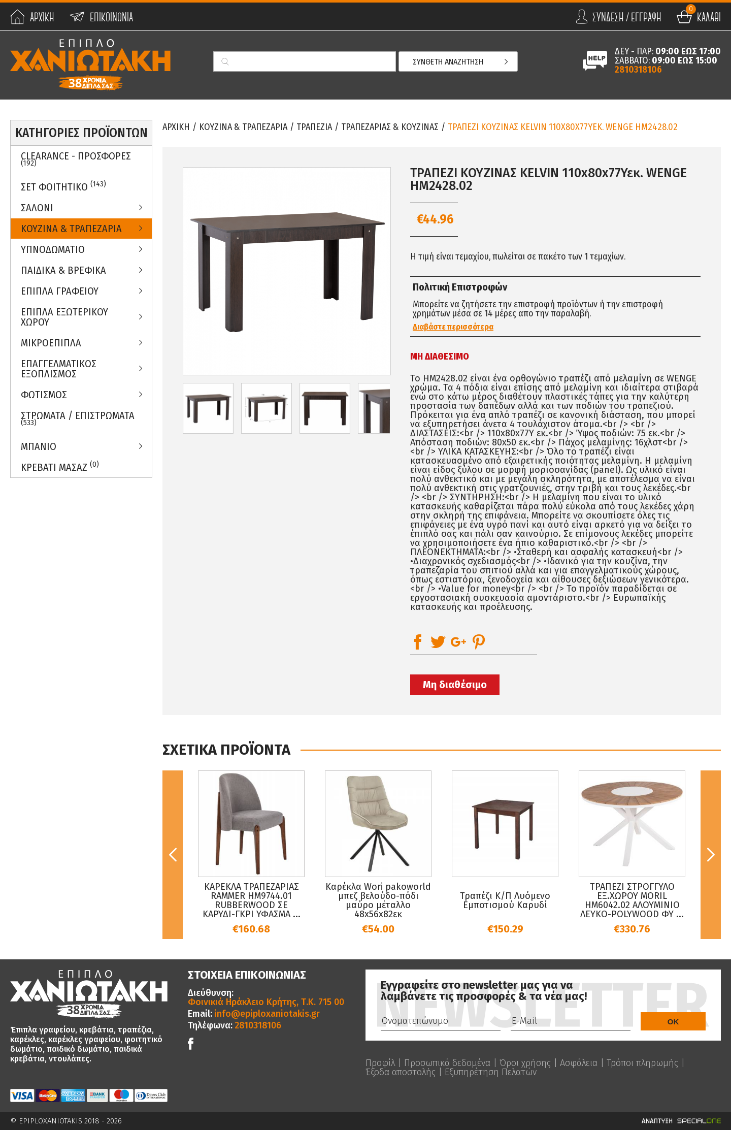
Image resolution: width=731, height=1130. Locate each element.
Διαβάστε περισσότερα (453, 327)
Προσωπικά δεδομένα (447, 1063)
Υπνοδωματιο (53, 249)
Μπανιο (38, 446)
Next (711, 854)
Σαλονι (37, 208)
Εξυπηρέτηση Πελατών (491, 1072)
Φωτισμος (44, 395)
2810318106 (638, 69)
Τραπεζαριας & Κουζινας (390, 127)
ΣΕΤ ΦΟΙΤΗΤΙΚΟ (63, 186)
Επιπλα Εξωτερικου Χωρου (64, 317)
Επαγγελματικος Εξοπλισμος (58, 369)
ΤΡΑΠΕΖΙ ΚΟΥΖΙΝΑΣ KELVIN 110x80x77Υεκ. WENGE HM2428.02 (563, 127)
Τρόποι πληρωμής (642, 1063)
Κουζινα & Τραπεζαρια (71, 228)
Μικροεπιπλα (51, 343)
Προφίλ (380, 1063)
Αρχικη (176, 127)
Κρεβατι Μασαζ (60, 466)
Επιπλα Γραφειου (59, 291)
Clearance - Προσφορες (76, 159)
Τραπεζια (314, 127)
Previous (172, 854)
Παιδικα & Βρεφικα (63, 270)
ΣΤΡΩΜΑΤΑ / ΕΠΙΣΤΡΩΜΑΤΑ (78, 418)
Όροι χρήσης (525, 1063)
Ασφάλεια (578, 1063)
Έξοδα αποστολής (401, 1072)
